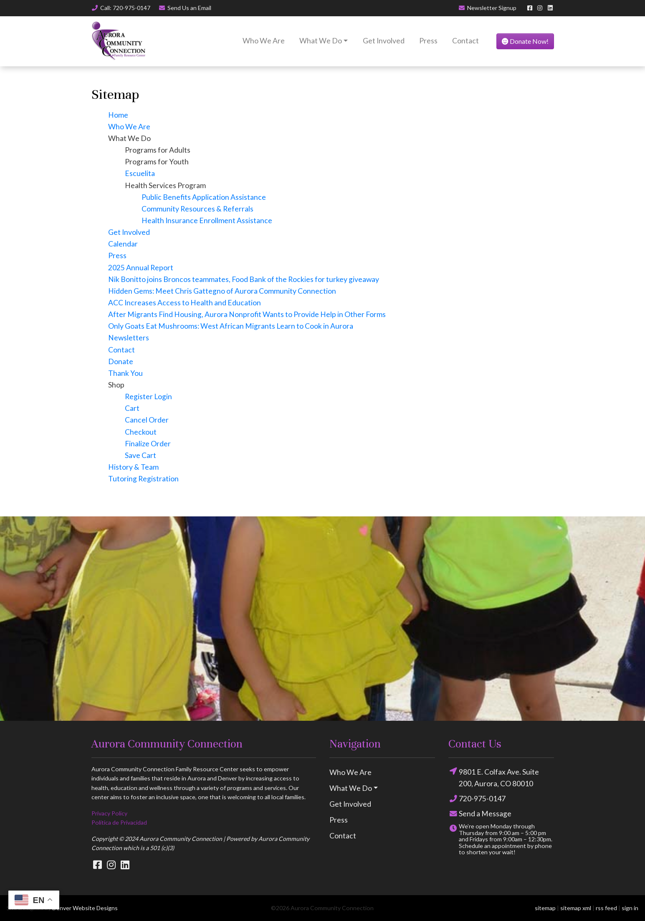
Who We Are (264, 40)
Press (428, 40)
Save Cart (140, 455)
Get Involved (384, 40)
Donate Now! (525, 41)
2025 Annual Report (140, 267)
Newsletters (128, 337)
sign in (630, 907)
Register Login (148, 396)
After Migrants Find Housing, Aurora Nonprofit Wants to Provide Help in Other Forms (247, 314)
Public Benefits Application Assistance (204, 197)
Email (184, 7)
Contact (465, 40)
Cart (132, 408)
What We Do (320, 40)
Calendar (123, 243)
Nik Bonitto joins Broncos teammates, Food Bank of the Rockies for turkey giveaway (243, 279)
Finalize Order (148, 443)
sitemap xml (575, 907)
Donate (120, 361)
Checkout (141, 432)
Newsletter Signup (487, 7)
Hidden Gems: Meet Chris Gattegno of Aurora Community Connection (222, 291)
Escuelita (140, 173)
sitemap (545, 907)
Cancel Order (147, 419)
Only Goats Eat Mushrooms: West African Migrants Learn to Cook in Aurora (230, 326)
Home (118, 115)
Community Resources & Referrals (197, 208)
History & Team (133, 467)
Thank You (125, 373)
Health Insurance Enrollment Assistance (207, 220)
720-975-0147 (477, 798)
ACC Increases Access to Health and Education (184, 302)
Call (121, 7)
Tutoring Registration (143, 478)
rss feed (606, 907)
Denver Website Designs (85, 907)
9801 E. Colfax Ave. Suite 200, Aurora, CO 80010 (493, 777)
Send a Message (479, 814)
